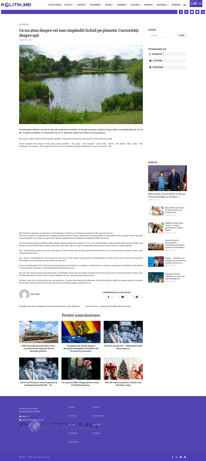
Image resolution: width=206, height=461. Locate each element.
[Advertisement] (81, 166)
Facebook (155, 54)
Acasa (71, 407)
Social (108, 5)
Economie (95, 5)
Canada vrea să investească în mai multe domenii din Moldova (49, 306)
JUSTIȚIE (72, 416)
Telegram (156, 67)
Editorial (162, 5)
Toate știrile (54, 5)
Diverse (148, 5)
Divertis (24, 24)
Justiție (81, 5)
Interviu (176, 5)
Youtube (155, 61)
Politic (68, 5)
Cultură (134, 5)
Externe (121, 5)
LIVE (196, 3)
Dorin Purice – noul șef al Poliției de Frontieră (108, 306)
